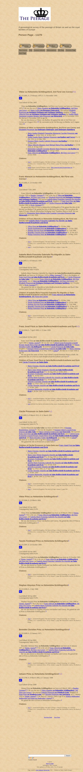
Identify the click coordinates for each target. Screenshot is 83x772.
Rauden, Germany (37, 195)
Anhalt (55, 351)
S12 (29, 162)
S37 (29, 404)
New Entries (23, 50)
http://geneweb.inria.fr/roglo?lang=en (61, 167)
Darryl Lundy (50, 763)
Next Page (22, 53)
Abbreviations (51, 50)
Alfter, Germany (55, 275)
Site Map (61, 50)
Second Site (46, 770)
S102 (29, 167)
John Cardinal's (39, 770)
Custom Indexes (39, 50)
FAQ (30, 50)
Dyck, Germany (36, 205)
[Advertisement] (50, 74)
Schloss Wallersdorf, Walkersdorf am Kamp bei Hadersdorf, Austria (49, 697)
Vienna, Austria (34, 343)
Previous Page (71, 50)
